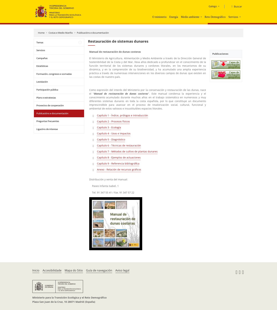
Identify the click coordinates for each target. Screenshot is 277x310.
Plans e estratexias (46, 97)
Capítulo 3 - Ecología (109, 127)
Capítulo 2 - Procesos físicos (113, 121)
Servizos (233, 16)
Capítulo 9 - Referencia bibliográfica (118, 163)
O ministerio (159, 16)
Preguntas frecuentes (47, 121)
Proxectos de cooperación (50, 105)
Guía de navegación (99, 270)
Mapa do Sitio (74, 270)
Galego (213, 6)
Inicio (35, 270)
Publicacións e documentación (93, 32)
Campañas (42, 58)
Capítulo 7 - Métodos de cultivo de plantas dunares (127, 151)
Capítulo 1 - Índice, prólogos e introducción (122, 115)
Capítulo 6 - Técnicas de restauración (119, 145)
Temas (39, 42)
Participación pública (47, 89)
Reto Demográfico (215, 16)
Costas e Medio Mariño (61, 32)
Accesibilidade (52, 270)
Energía (173, 16)
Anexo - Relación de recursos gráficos (119, 169)
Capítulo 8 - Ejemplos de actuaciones (119, 157)
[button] (201, 16)
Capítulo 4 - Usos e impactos (114, 133)
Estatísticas (42, 66)
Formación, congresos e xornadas (54, 74)
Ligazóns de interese (47, 129)
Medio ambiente (190, 16)
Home (41, 32)
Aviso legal (122, 270)
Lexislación (42, 81)
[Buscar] (235, 6)
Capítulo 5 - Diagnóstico (111, 139)
